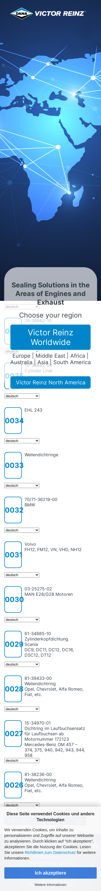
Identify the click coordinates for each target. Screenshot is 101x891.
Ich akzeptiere (50, 873)
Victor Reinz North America (50, 382)
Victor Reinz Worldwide (50, 337)
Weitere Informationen (51, 885)
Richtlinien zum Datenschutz (50, 852)
